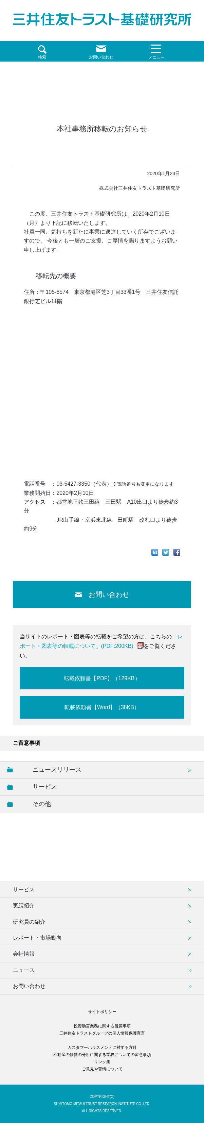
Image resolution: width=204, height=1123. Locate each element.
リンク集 (102, 1061)
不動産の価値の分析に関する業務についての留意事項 (102, 1054)
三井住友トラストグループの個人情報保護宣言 (102, 1033)
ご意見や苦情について (102, 1069)
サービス (45, 786)
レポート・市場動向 (37, 938)
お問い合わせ (109, 594)
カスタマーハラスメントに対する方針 (102, 1047)
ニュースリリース (57, 769)
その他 (42, 804)
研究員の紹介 (29, 922)
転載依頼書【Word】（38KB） (102, 707)
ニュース (24, 970)
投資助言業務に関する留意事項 (102, 1026)
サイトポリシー (102, 1011)
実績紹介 (24, 905)
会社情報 (24, 954)
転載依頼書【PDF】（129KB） (102, 678)
